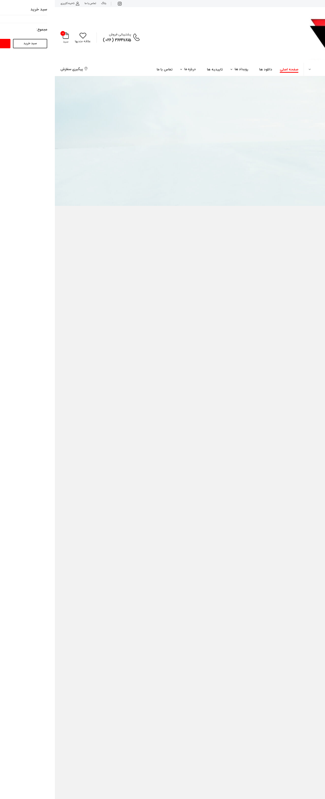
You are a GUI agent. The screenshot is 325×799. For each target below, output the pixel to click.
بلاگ (48, 3)
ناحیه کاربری (15, 3)
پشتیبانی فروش (65, 34)
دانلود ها (210, 69)
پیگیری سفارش (19, 69)
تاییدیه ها (160, 69)
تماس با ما (35, 3)
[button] (284, 69)
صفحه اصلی (234, 69)
